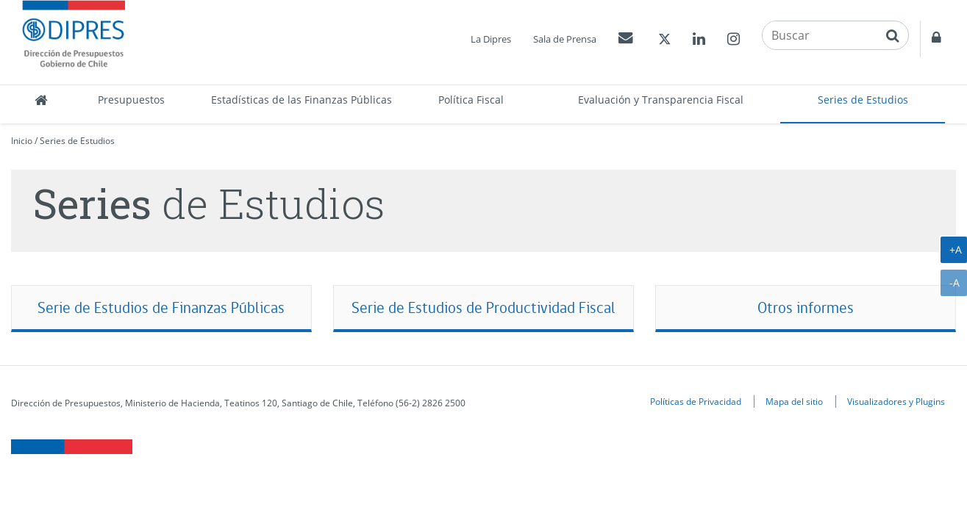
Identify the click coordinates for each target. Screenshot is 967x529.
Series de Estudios (863, 100)
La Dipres (491, 39)
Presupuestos (131, 100)
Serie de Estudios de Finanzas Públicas (161, 307)
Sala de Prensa (564, 39)
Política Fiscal (471, 100)
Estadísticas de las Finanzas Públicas (301, 100)
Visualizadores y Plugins (896, 401)
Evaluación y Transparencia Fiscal (660, 100)
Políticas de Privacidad (695, 401)
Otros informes (805, 307)
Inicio (21, 140)
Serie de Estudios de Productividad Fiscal (483, 307)
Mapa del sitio (794, 401)
